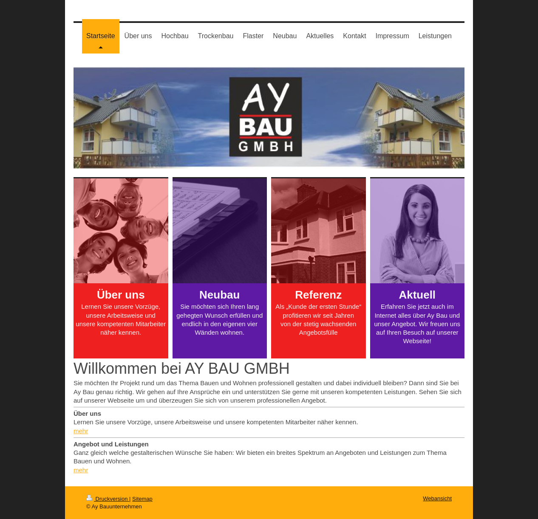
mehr (81, 430)
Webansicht (437, 498)
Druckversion (107, 499)
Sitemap (142, 499)
